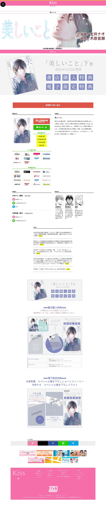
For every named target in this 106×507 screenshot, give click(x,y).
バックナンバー (38, 481)
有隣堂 (41, 149)
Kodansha (35, 501)
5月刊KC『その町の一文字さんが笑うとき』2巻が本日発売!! (51, 274)
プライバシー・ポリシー (79, 479)
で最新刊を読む (41, 123)
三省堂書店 (41, 145)
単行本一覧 (41, 129)
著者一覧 (39, 479)
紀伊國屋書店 (42, 142)
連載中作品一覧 (38, 477)
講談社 (79, 483)
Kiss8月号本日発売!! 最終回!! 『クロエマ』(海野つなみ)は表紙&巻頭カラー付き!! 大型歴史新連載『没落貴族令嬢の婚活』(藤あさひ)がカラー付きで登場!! (52, 238)
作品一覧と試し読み (63, 475)
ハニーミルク (79, 477)
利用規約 (79, 481)
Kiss (38, 475)
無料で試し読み (53, 107)
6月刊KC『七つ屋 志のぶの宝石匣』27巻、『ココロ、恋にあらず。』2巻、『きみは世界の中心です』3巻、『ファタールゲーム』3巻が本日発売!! (52, 256)
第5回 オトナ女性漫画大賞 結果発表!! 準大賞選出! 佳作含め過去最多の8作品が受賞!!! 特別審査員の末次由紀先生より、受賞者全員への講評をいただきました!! (52, 247)
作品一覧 (50, 477)
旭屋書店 (41, 138)
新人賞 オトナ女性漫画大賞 (63, 481)
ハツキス (50, 475)
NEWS (79, 475)
